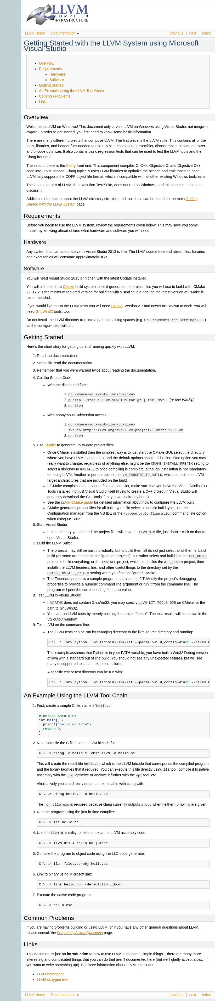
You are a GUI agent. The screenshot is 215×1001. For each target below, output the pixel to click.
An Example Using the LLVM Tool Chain (71, 91)
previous (176, 33)
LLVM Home (35, 33)
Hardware (57, 74)
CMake (68, 287)
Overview (46, 63)
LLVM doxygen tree (52, 974)
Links (43, 102)
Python (117, 306)
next (192, 33)
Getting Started (51, 85)
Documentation (63, 33)
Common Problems (54, 96)
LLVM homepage (51, 968)
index (206, 33)
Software (56, 80)
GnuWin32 (44, 311)
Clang (71, 165)
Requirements (50, 69)
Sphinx (200, 997)
